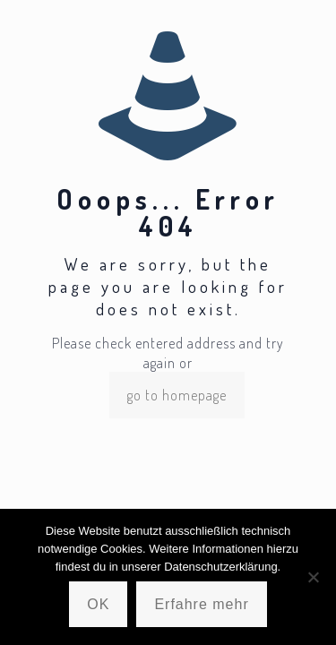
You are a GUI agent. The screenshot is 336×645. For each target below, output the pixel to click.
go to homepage (177, 395)
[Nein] (314, 577)
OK (98, 604)
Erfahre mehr (201, 604)
